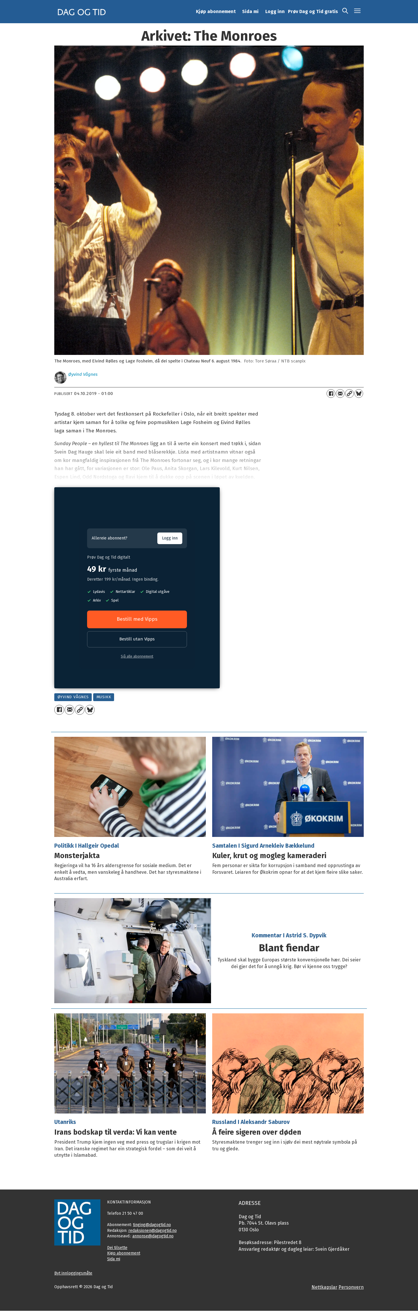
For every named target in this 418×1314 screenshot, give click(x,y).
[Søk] (345, 11)
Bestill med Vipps (137, 619)
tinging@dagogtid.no (152, 1224)
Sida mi (250, 11)
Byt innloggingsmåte (73, 1273)
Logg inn (275, 11)
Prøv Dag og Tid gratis (313, 11)
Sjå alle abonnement (137, 656)
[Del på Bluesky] (358, 393)
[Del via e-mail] (340, 393)
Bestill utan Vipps (137, 639)
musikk (103, 696)
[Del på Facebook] (331, 393)
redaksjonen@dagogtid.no (152, 1230)
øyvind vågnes (73, 696)
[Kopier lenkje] (349, 393)
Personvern (351, 1287)
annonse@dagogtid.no (153, 1236)
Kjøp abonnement (216, 11)
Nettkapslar (324, 1287)
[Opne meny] (357, 11)
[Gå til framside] (82, 11)
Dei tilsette (117, 1247)
